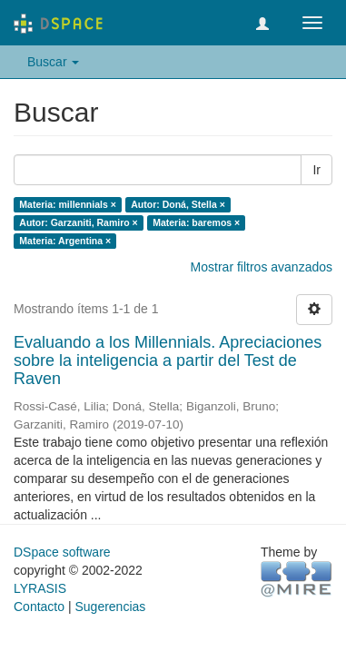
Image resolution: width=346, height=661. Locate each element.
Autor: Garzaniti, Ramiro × (78, 222)
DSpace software (62, 552)
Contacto (39, 606)
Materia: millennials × (67, 204)
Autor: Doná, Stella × (178, 204)
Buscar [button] (53, 61)
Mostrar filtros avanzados (261, 267)
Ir (316, 170)
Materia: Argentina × (65, 240)
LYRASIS (40, 588)
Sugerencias (109, 606)
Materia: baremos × (196, 222)
